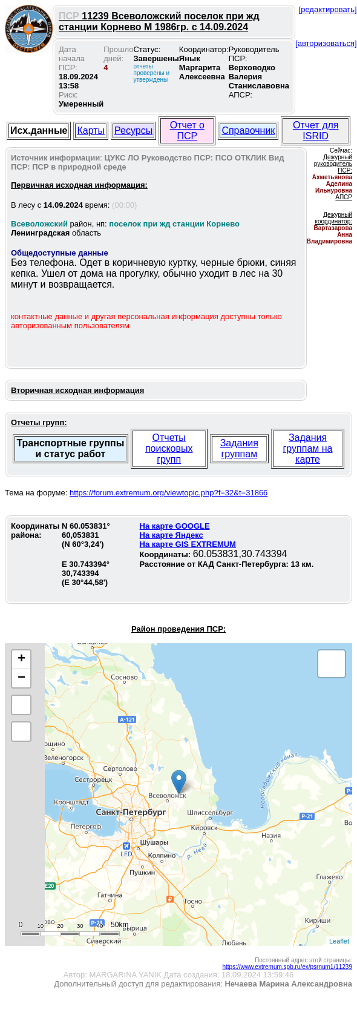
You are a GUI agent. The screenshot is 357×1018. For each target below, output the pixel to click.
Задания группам (239, 448)
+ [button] (21, 659)
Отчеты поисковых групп (169, 448)
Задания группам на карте (308, 448)
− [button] (21, 678)
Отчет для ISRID (316, 130)
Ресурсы (133, 130)
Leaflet (339, 941)
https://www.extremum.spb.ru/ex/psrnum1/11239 (287, 966)
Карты (91, 130)
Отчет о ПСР (187, 130)
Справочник (248, 130)
